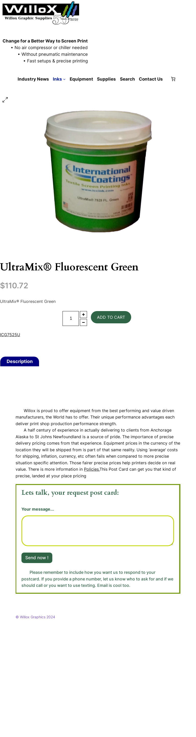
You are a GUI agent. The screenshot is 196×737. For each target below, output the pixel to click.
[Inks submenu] (64, 79)
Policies (91, 469)
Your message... (37, 509)
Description (20, 361)
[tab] (19, 361)
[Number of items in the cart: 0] (173, 79)
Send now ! (36, 557)
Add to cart (111, 317)
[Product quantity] (71, 318)
